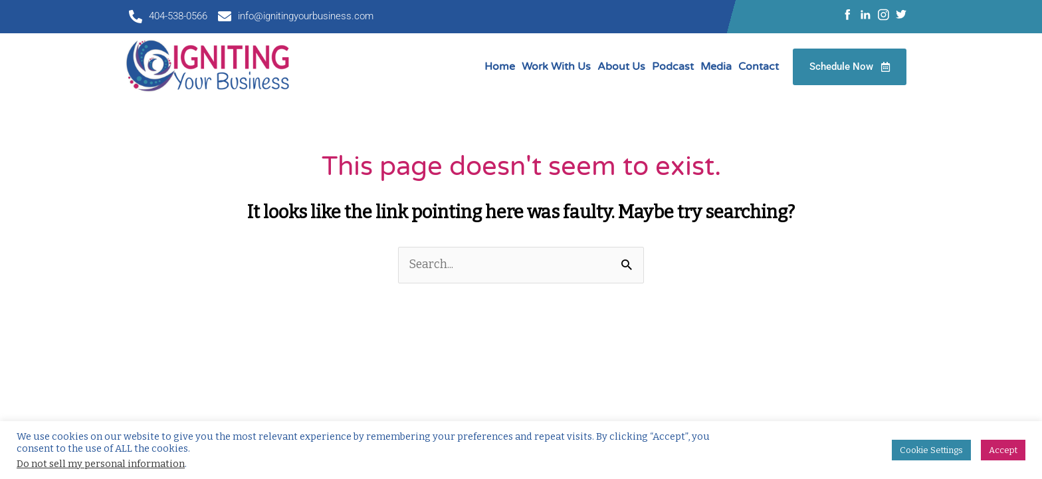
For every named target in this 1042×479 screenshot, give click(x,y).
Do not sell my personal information (101, 464)
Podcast (673, 66)
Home (499, 66)
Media (716, 66)
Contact (758, 66)
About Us (621, 66)
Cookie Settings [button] (931, 450)
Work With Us (556, 66)
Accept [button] (1003, 450)
